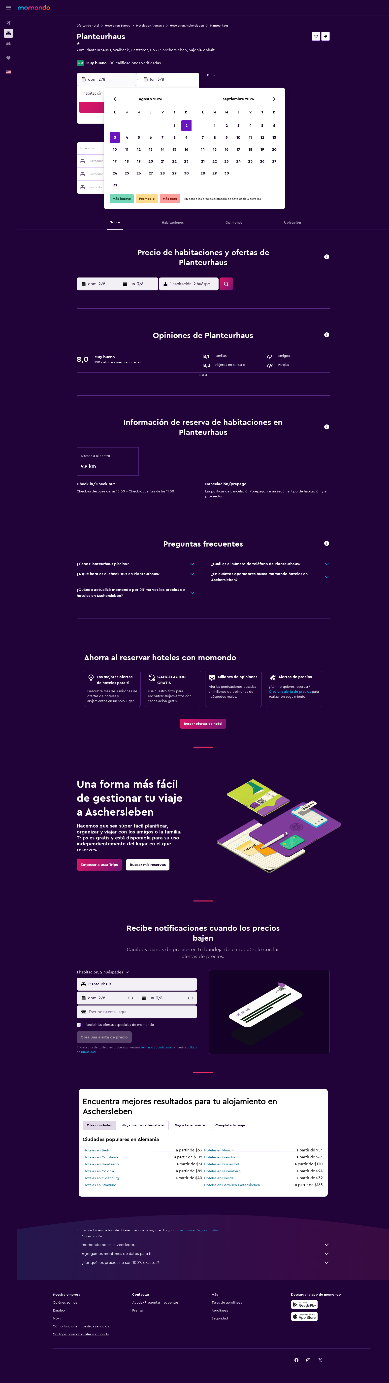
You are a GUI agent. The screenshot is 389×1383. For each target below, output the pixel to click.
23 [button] (186, 161)
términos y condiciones (157, 1047)
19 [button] (139, 161)
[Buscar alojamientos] (8, 33)
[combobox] (141, 984)
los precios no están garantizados (195, 1230)
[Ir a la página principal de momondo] (34, 7)
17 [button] (115, 161)
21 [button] (162, 161)
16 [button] (186, 149)
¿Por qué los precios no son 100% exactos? (206, 1263)
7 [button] (162, 137)
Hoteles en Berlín (97, 1150)
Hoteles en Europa (117, 25)
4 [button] (127, 137)
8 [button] (174, 137)
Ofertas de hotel (88, 25)
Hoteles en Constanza (101, 1157)
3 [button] (115, 137)
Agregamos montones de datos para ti (206, 1254)
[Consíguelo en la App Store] (304, 1316)
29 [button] (174, 173)
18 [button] (127, 161)
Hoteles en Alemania (150, 25)
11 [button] (126, 149)
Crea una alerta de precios (290, 691)
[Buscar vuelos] (8, 23)
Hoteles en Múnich (219, 1150)
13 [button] (151, 149)
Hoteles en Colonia (99, 1171)
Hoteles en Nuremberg (222, 1171)
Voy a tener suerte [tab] (190, 1125)
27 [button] (151, 173)
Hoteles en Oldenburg (101, 1178)
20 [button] (150, 161)
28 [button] (162, 173)
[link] (203, 724)
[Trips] (8, 58)
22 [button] (174, 161)
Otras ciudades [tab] (99, 1125)
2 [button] (186, 126)
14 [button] (162, 149)
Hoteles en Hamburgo (101, 1164)
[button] (8, 7)
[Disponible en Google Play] (304, 1304)
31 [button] (115, 185)
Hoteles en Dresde (219, 1178)
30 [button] (186, 173)
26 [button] (138, 173)
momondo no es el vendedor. (206, 1245)
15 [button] (174, 149)
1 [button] (174, 126)
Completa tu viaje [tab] (230, 1125)
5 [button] (139, 137)
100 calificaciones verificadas (134, 63)
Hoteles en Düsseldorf (221, 1164)
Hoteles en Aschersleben (187, 25)
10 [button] (115, 149)
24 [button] (115, 173)
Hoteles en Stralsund (100, 1185)
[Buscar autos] (8, 44)
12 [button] (139, 149)
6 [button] (151, 137)
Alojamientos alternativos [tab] (143, 1125)
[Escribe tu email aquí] (142, 1011)
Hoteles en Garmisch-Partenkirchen (232, 1185)
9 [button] (186, 137)
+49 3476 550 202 (93, 56)
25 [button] (127, 173)
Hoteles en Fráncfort (220, 1157)
